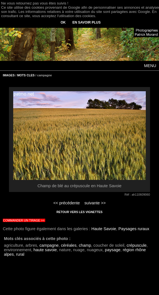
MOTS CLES (26, 75)
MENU (150, 65)
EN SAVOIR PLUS (86, 22)
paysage (112, 250)
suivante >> (95, 203)
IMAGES (9, 75)
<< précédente (66, 203)
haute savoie (45, 250)
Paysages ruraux (133, 229)
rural (20, 254)
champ (85, 245)
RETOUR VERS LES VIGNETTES (79, 212)
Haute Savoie (103, 229)
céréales (68, 245)
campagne (48, 245)
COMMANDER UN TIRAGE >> (23, 220)
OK (63, 22)
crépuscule (137, 245)
